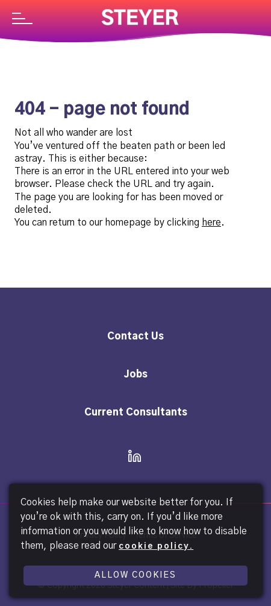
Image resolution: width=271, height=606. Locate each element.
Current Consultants (135, 412)
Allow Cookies (135, 575)
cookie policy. (156, 546)
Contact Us (135, 336)
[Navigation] (22, 20)
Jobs (136, 374)
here (211, 222)
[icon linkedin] (131, 457)
